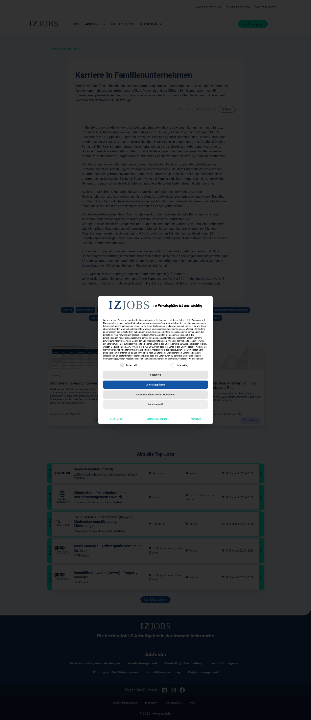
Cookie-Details (116, 419)
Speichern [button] (155, 374)
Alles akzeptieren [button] (155, 384)
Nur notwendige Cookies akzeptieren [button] (155, 394)
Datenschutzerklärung (157, 419)
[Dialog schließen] (208, 300)
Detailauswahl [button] (155, 404)
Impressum (195, 419)
